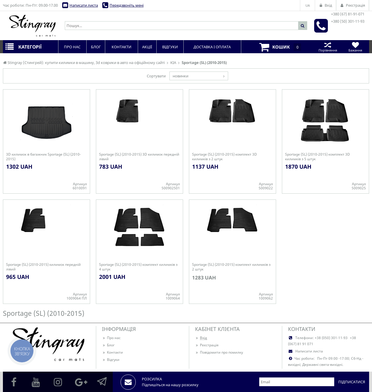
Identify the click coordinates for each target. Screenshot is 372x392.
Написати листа (83, 5)
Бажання (355, 46)
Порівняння (327, 46)
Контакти (112, 352)
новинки (180, 76)
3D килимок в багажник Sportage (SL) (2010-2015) (43, 156)
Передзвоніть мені (127, 5)
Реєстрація (207, 345)
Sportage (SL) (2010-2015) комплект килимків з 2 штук (231, 267)
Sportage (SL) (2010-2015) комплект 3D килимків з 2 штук (224, 156)
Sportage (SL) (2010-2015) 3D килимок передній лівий (139, 156)
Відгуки (110, 359)
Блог (108, 345)
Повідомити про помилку (219, 352)
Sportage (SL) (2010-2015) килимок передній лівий (43, 267)
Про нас (111, 337)
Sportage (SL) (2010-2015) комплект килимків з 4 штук (138, 267)
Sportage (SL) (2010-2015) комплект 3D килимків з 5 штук (317, 156)
